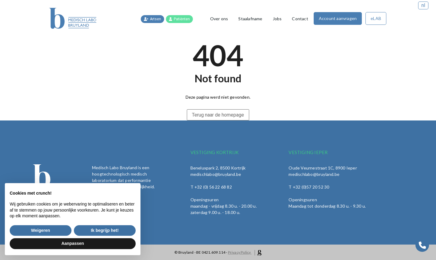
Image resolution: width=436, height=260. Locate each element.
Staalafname (250, 18)
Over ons (219, 18)
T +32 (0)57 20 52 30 (309, 186)
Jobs (277, 18)
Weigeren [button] (40, 230)
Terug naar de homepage (218, 115)
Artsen (152, 19)
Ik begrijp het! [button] (105, 230)
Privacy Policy (239, 252)
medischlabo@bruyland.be (314, 174)
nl (423, 5)
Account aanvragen (338, 18)
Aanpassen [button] (72, 243)
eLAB (376, 18)
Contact (300, 18)
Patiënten (179, 19)
